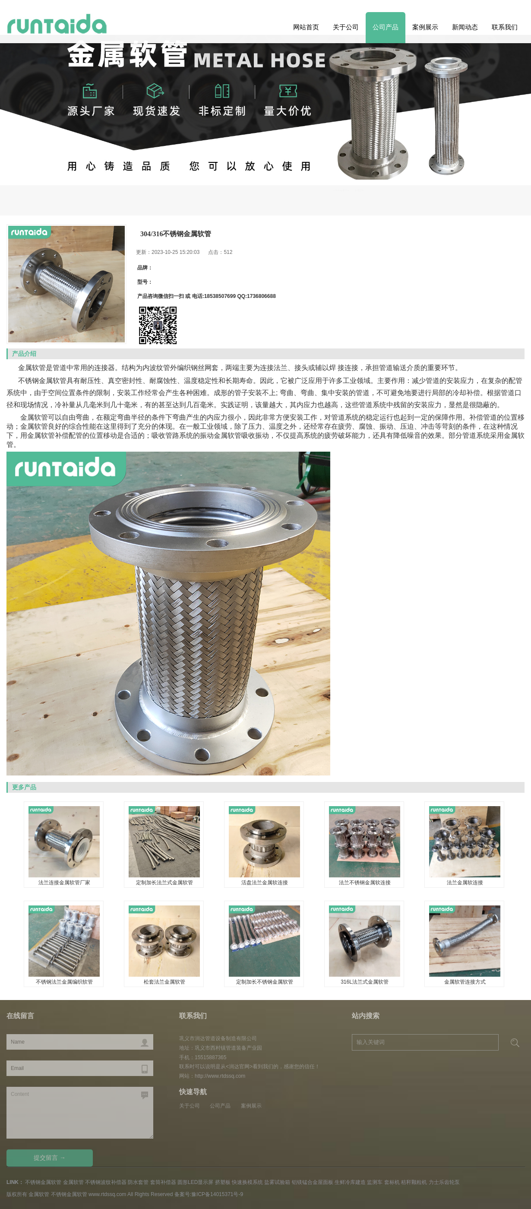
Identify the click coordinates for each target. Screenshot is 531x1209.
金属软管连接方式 (465, 982)
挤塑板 (223, 1182)
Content (79, 1113)
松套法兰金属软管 (164, 982)
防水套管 (138, 1182)
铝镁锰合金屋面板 (312, 1182)
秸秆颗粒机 (414, 1182)
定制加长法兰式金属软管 (164, 883)
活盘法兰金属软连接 (264, 883)
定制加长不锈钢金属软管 (264, 982)
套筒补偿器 (163, 1182)
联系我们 (505, 27)
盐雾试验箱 (277, 1182)
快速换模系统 (247, 1182)
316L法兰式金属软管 (365, 982)
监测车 (374, 1182)
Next (20, 152)
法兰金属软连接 (465, 883)
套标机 (392, 1182)
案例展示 (425, 27)
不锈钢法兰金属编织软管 (64, 982)
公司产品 (385, 27)
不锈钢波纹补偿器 (105, 1182)
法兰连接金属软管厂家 (64, 883)
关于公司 (346, 27)
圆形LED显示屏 (195, 1182)
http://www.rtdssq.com (220, 1076)
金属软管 (506, 198)
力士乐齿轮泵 (444, 1182)
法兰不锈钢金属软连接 (365, 883)
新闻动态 (465, 27)
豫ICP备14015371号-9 (217, 1194)
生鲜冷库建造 (350, 1182)
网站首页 (306, 27)
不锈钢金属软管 (460, 198)
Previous (510, 152)
